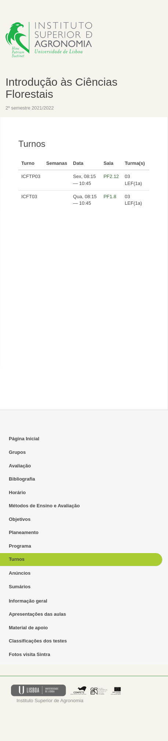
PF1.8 (109, 196)
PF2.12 (111, 176)
